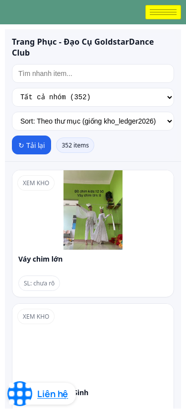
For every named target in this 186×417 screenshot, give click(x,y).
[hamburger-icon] (163, 12)
